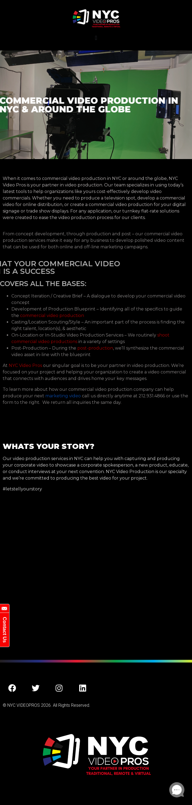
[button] (95, 37)
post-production (95, 348)
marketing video (63, 395)
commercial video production (52, 315)
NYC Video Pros (25, 365)
